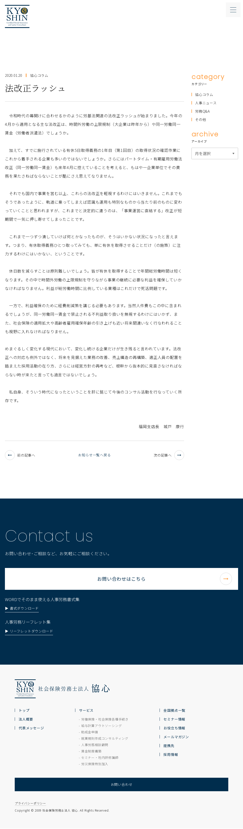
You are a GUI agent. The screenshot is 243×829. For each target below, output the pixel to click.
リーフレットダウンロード (31, 646)
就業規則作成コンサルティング (104, 739)
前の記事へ (20, 455)
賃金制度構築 (91, 751)
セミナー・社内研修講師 (100, 758)
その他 (200, 119)
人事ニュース (206, 103)
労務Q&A (202, 111)
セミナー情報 (174, 720)
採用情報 (170, 755)
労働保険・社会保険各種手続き (105, 720)
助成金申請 (89, 732)
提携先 (168, 746)
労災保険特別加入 (94, 764)
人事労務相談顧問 (94, 745)
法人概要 (26, 720)
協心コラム (204, 94)
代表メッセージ (31, 728)
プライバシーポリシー (30, 804)
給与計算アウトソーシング (101, 726)
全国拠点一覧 (174, 711)
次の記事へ (169, 455)
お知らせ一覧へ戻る (94, 455)
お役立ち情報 (174, 728)
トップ (24, 711)
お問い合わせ (122, 785)
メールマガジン (176, 737)
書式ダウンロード (24, 623)
